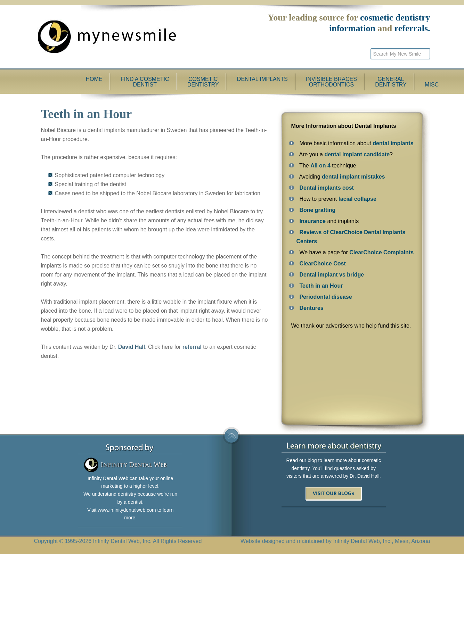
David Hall (131, 347)
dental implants (393, 143)
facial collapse (357, 199)
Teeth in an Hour (321, 286)
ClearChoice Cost (322, 263)
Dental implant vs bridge (331, 275)
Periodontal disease (325, 297)
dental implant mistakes (353, 177)
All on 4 (320, 165)
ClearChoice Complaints (381, 252)
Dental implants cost (326, 188)
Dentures (311, 308)
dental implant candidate (357, 154)
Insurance (312, 221)
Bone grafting (317, 210)
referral (192, 347)
